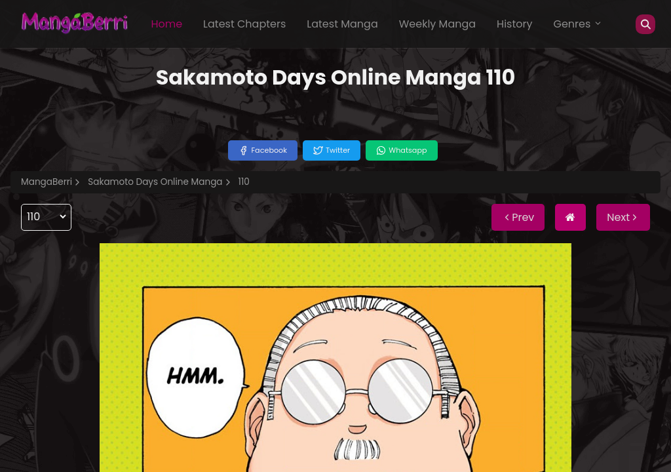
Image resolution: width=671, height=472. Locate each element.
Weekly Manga (437, 23)
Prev (518, 217)
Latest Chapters (244, 23)
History (514, 23)
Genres (578, 23)
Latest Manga (342, 23)
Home (166, 23)
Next (623, 217)
